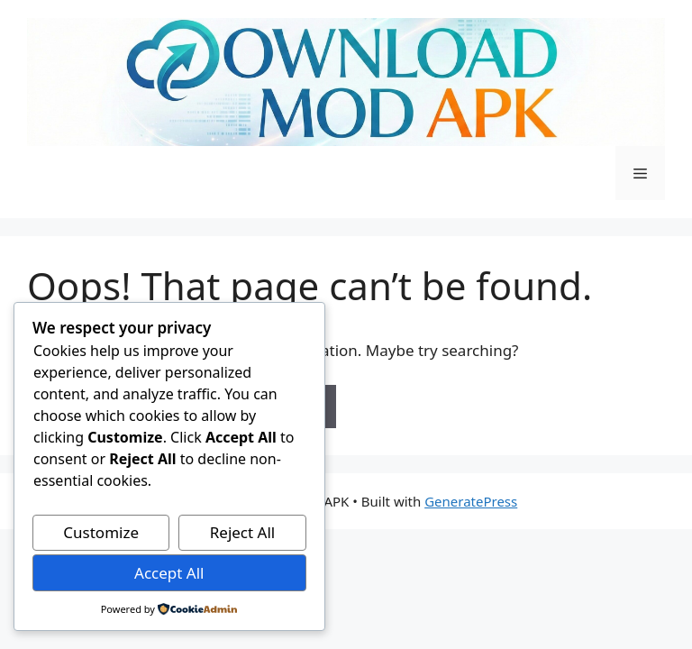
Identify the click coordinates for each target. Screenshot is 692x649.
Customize (101, 532)
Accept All (169, 572)
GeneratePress (470, 501)
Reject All (243, 532)
